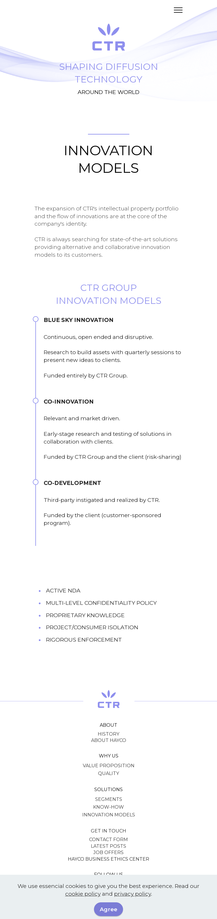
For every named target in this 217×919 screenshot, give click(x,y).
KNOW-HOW (108, 807)
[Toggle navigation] (178, 10)
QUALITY (108, 773)
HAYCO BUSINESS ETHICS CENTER (108, 859)
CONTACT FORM (108, 839)
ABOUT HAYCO (108, 740)
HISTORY (108, 734)
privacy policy (132, 893)
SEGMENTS (108, 799)
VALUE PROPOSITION (109, 765)
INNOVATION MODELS (108, 815)
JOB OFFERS (108, 852)
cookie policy (83, 893)
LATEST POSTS (108, 846)
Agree (108, 909)
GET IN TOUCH (108, 831)
